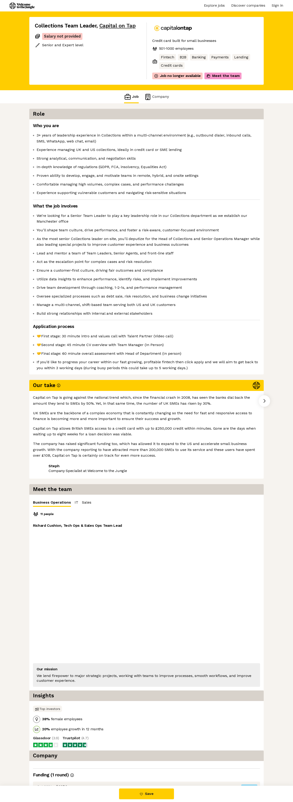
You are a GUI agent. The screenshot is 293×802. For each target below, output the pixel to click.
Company (156, 97)
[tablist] (211, 127)
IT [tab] (199, 127)
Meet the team (223, 76)
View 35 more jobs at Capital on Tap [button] (98, 520)
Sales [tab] (209, 127)
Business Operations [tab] (175, 128)
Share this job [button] (47, 520)
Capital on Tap (117, 26)
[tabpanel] (211, 192)
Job (131, 97)
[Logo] (22, 6)
